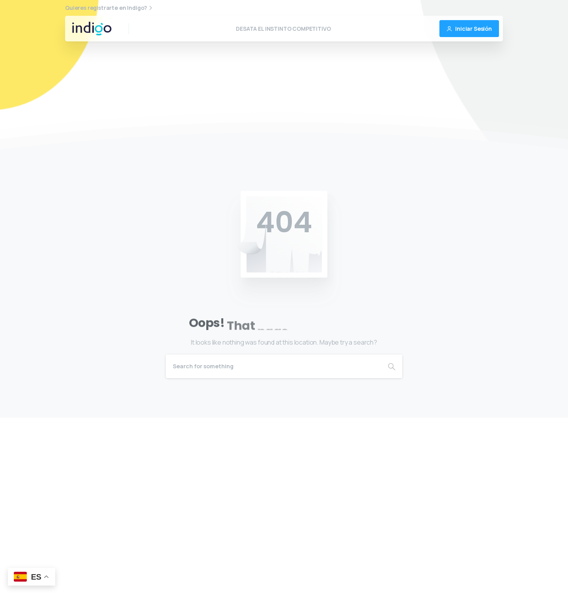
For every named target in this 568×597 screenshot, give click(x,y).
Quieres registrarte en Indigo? (109, 7)
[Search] (273, 366)
